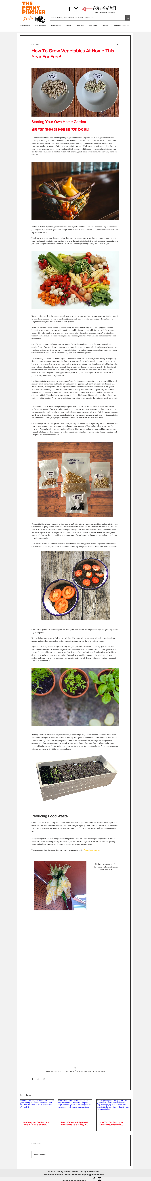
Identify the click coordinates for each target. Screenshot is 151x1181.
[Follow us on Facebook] (69, 9)
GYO (66, 1071)
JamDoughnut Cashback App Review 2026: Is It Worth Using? (36, 1123)
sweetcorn (87, 1071)
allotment (102, 1071)
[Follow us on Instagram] (76, 9)
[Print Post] (44, 1079)
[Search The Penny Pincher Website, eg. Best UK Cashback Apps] (85, 17)
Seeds (72, 1071)
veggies (60, 1071)
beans (81, 1071)
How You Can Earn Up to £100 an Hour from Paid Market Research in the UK (111, 1123)
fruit (76, 1071)
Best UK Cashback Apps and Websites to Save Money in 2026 (74, 1123)
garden (95, 1071)
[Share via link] (38, 1079)
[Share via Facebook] (32, 1079)
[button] (40, 26)
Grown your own (51, 1071)
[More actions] (117, 44)
